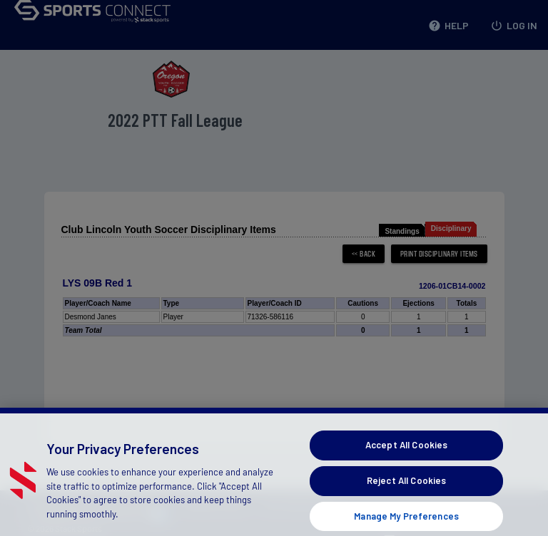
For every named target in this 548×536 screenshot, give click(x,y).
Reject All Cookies (406, 492)
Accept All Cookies (406, 456)
